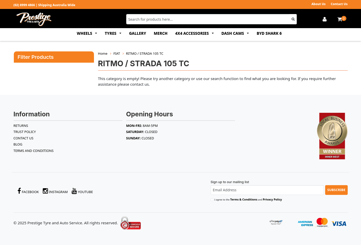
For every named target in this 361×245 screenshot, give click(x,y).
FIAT (116, 53)
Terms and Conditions (34, 150)
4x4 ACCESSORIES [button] (192, 33)
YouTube (82, 191)
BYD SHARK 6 (269, 33)
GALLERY (137, 33)
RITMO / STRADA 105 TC (144, 53)
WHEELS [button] (85, 33)
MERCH (161, 33)
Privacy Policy (272, 199)
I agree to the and (248, 199)
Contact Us (339, 4)
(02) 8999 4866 (24, 5)
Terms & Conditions (243, 199)
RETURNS (21, 125)
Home (103, 53)
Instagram (55, 191)
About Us (318, 4)
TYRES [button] (111, 33)
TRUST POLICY (25, 131)
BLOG (18, 144)
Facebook (28, 191)
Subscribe (336, 189)
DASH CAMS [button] (233, 33)
